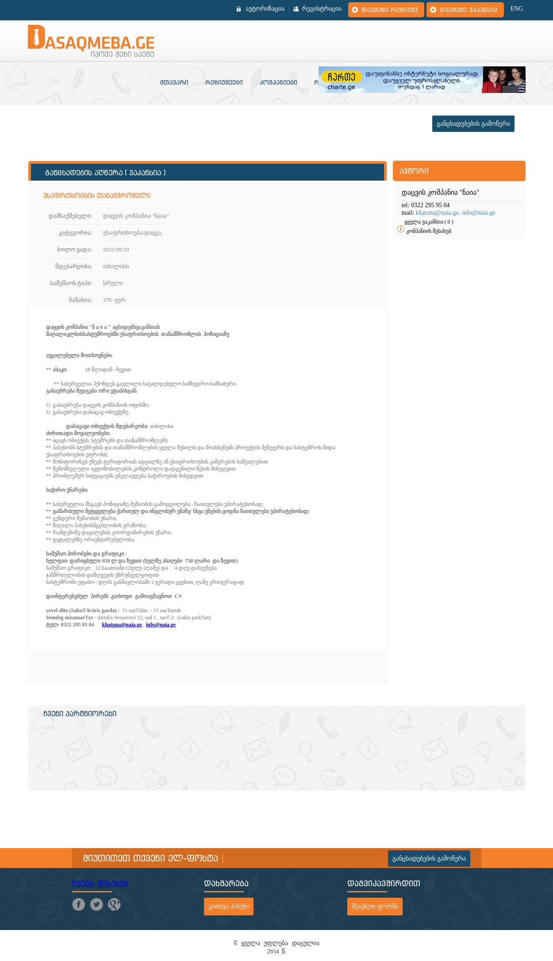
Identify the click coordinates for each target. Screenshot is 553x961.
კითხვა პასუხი (228, 906)
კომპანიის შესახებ (428, 231)
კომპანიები (278, 82)
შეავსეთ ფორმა (375, 906)
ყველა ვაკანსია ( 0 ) (428, 222)
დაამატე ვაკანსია (468, 10)
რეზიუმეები (224, 82)
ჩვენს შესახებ (100, 883)
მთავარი (174, 82)
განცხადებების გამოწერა (473, 123)
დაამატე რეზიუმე (389, 10)
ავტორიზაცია (265, 9)
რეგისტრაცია (322, 9)
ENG (517, 9)
